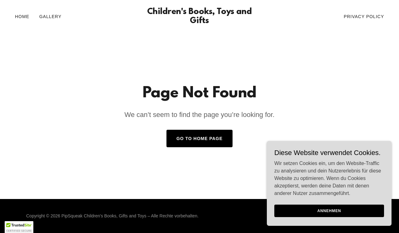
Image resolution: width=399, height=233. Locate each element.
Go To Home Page (199, 138)
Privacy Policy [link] (364, 16)
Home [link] (22, 16)
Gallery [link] (50, 16)
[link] (199, 21)
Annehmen (329, 210)
